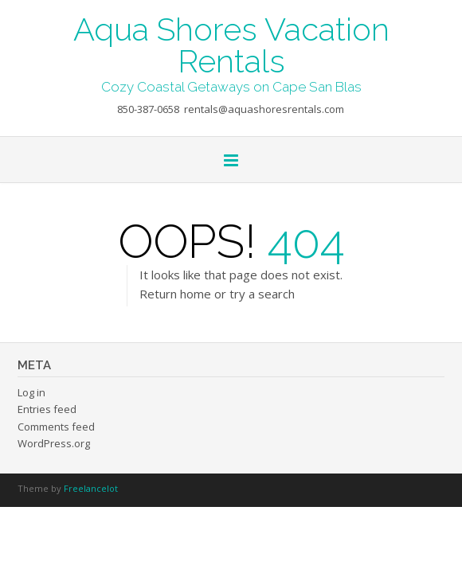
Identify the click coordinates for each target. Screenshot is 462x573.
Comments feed (56, 426)
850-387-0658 (148, 109)
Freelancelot (91, 488)
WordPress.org (54, 443)
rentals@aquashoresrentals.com (264, 109)
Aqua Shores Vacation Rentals (231, 43)
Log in (31, 392)
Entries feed (47, 409)
